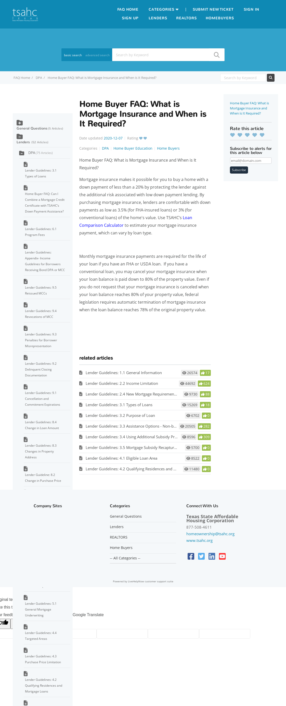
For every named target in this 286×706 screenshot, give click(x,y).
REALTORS (118, 537)
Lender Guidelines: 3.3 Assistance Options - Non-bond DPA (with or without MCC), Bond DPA (167, 426)
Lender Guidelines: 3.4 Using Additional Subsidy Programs (137, 436)
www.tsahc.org (199, 540)
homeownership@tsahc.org (210, 533)
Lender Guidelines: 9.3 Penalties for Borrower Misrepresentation (41, 340)
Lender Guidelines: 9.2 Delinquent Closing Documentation (41, 369)
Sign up (130, 18)
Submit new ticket (213, 9)
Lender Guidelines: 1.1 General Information (124, 372)
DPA (39, 77)
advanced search (97, 55)
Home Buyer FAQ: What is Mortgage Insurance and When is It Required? (249, 108)
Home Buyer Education (132, 148)
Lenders (158, 18)
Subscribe (239, 170)
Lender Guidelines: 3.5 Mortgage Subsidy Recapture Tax (134, 447)
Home (132, 9)
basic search (73, 55)
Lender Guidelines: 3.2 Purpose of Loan (120, 415)
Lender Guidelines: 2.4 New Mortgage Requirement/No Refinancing (144, 394)
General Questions (32, 128)
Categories (161, 9)
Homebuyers (220, 18)
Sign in (251, 9)
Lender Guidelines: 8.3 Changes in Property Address (41, 451)
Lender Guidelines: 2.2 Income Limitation (122, 383)
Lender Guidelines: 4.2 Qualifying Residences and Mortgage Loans (143, 468)
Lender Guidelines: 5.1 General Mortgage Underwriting (41, 609)
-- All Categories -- (125, 558)
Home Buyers (168, 148)
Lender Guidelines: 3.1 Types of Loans (119, 404)
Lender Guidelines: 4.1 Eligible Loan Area (121, 458)
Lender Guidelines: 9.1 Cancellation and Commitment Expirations (42, 399)
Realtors (186, 18)
